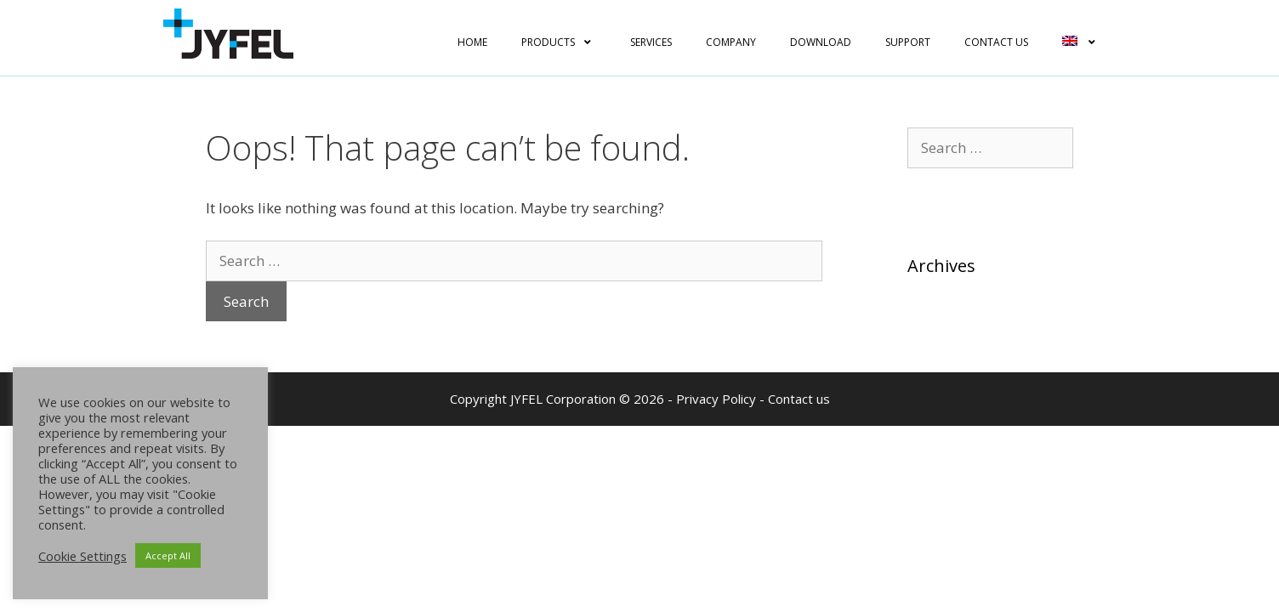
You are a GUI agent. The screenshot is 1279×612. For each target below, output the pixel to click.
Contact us (799, 398)
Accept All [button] (167, 555)
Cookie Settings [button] (82, 556)
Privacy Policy (716, 398)
